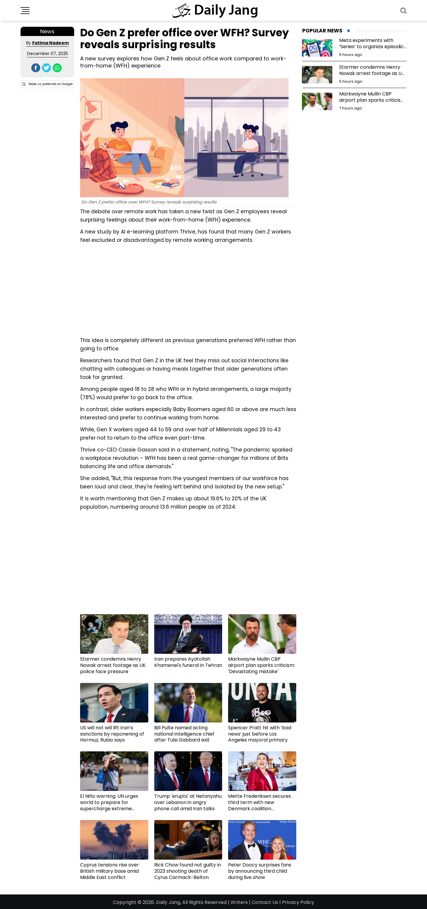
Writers (239, 902)
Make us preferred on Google (47, 84)
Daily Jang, (168, 902)
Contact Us (265, 902)
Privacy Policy (298, 902)
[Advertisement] (188, 289)
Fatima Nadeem (50, 43)
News (47, 31)
